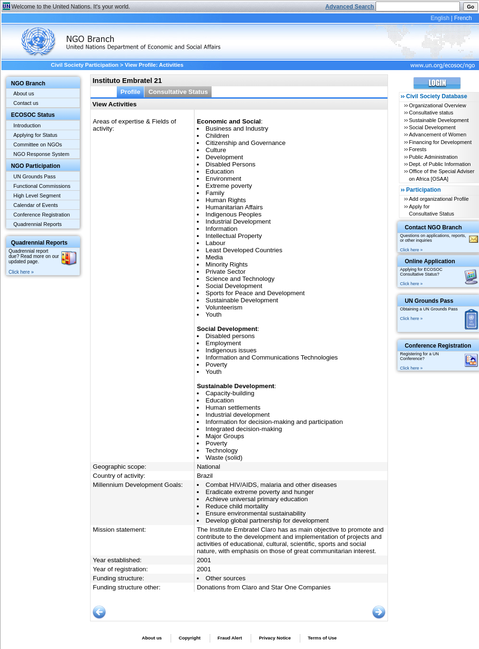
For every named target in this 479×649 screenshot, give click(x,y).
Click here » (21, 272)
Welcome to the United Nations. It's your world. (70, 6)
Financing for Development (440, 142)
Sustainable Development (439, 120)
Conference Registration (41, 214)
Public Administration (433, 157)
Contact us (26, 103)
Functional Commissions (42, 186)
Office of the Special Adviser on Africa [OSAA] (441, 174)
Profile (131, 91)
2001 (204, 560)
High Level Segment (37, 195)
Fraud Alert (229, 637)
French (463, 18)
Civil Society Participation (85, 65)
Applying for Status (35, 135)
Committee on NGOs (37, 144)
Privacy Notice (275, 637)
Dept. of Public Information (440, 164)
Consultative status (431, 112)
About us (23, 93)
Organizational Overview (437, 105)
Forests (418, 149)
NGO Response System (41, 154)
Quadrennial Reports (37, 224)
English (439, 18)
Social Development (432, 127)
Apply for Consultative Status (431, 210)
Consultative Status (178, 91)
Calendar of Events (35, 205)
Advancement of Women (437, 134)
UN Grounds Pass (34, 176)
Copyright (190, 637)
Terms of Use (322, 637)
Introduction (27, 125)
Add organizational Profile (439, 199)
